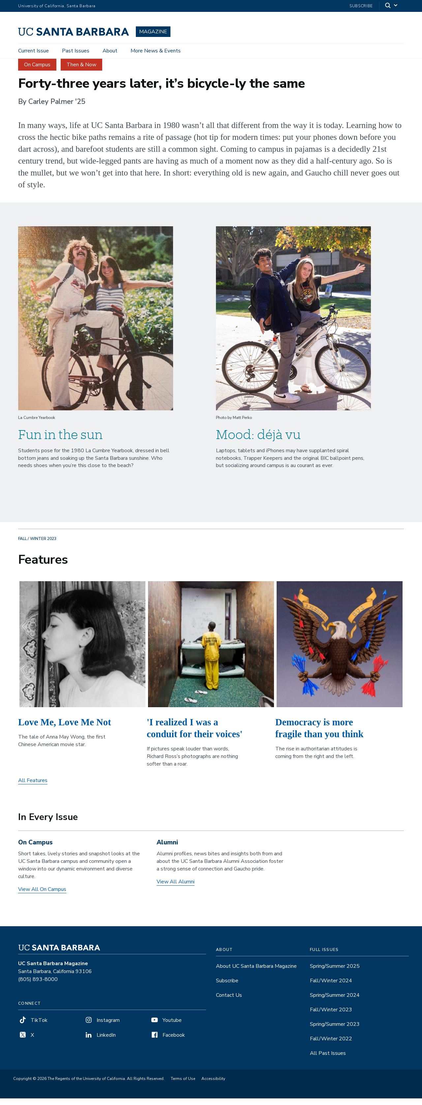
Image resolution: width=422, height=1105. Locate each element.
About (110, 50)
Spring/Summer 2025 (335, 972)
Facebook (167, 1041)
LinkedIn (100, 1041)
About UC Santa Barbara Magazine (256, 972)
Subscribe (361, 6)
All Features (32, 787)
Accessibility (213, 1085)
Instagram (102, 1026)
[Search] (391, 6)
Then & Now (81, 71)
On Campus (37, 71)
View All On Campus (42, 896)
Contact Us (229, 1001)
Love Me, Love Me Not (64, 728)
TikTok (32, 1026)
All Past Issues (328, 1059)
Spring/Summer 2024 (335, 1001)
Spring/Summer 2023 (335, 1030)
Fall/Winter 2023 (331, 1016)
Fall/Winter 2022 (331, 1045)
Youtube (166, 1026)
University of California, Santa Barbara (57, 6)
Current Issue (33, 50)
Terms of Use (183, 1085)
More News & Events (156, 50)
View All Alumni (176, 888)
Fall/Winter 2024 (331, 987)
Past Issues (75, 50)
